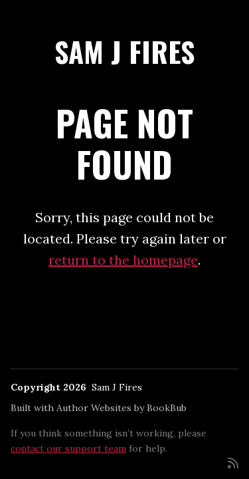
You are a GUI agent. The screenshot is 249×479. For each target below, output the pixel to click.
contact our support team (68, 448)
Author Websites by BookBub (121, 408)
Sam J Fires (124, 51)
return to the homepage (123, 259)
